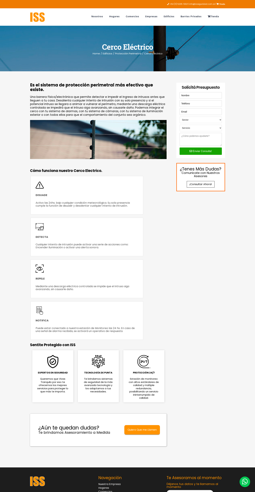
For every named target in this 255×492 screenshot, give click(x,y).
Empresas (104, 409)
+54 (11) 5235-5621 (42, 420)
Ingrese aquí (91, 459)
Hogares (103, 402)
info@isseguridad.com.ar (45, 434)
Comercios (105, 406)
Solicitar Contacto (190, 432)
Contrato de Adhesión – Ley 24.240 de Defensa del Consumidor (122, 441)
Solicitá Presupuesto (201, 87)
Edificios (103, 413)
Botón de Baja (121, 424)
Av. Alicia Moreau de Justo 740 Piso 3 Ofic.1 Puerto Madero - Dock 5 (57, 427)
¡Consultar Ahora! (200, 184)
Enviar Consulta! (201, 151)
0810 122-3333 (38, 411)
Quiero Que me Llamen (142, 344)
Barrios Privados (108, 417)
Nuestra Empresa (109, 398)
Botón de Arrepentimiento (121, 433)
